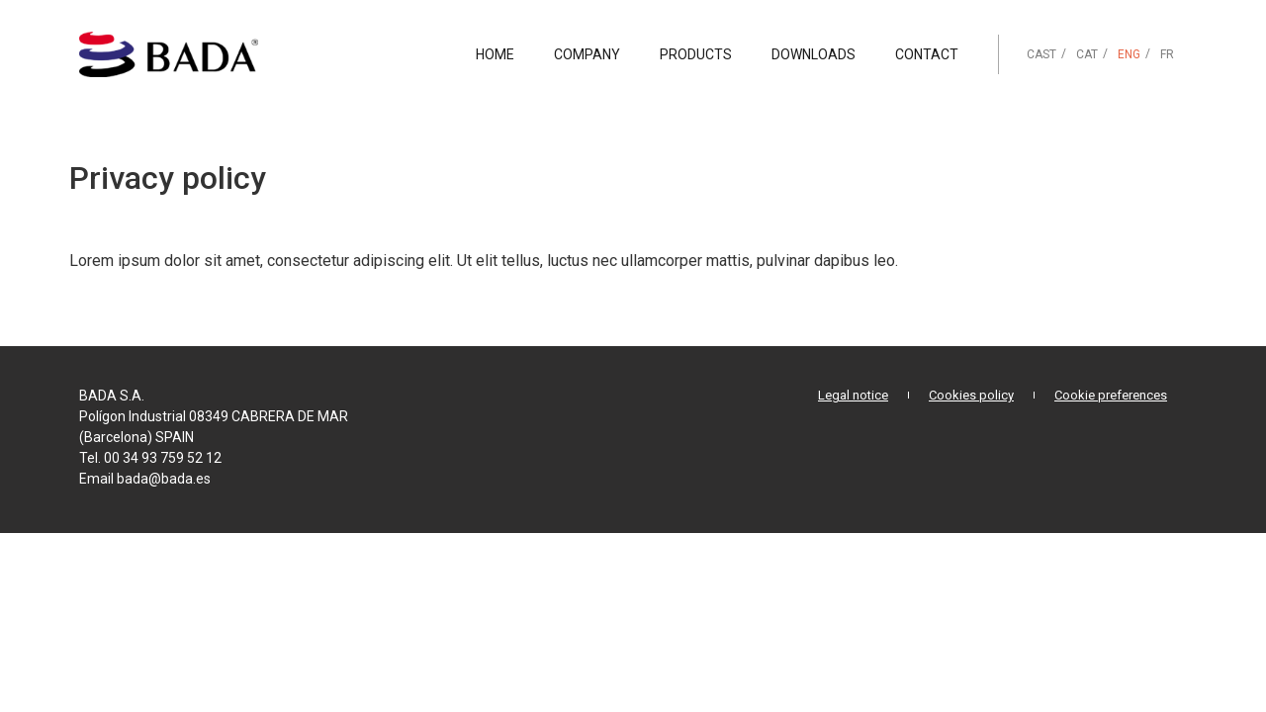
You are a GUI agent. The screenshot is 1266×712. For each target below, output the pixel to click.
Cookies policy (971, 395)
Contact (926, 54)
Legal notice (853, 395)
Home (495, 54)
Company (587, 54)
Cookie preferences (1110, 395)
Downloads (813, 54)
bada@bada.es (164, 479)
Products (696, 54)
